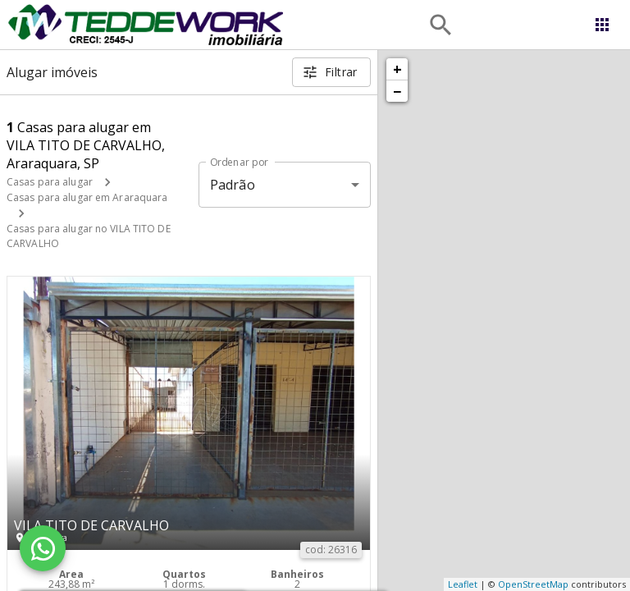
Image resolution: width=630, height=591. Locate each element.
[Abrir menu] (602, 24)
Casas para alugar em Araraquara (87, 197)
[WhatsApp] (43, 548)
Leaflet (462, 584)
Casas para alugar (50, 182)
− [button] (397, 91)
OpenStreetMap (533, 584)
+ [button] (397, 69)
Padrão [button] (232, 185)
